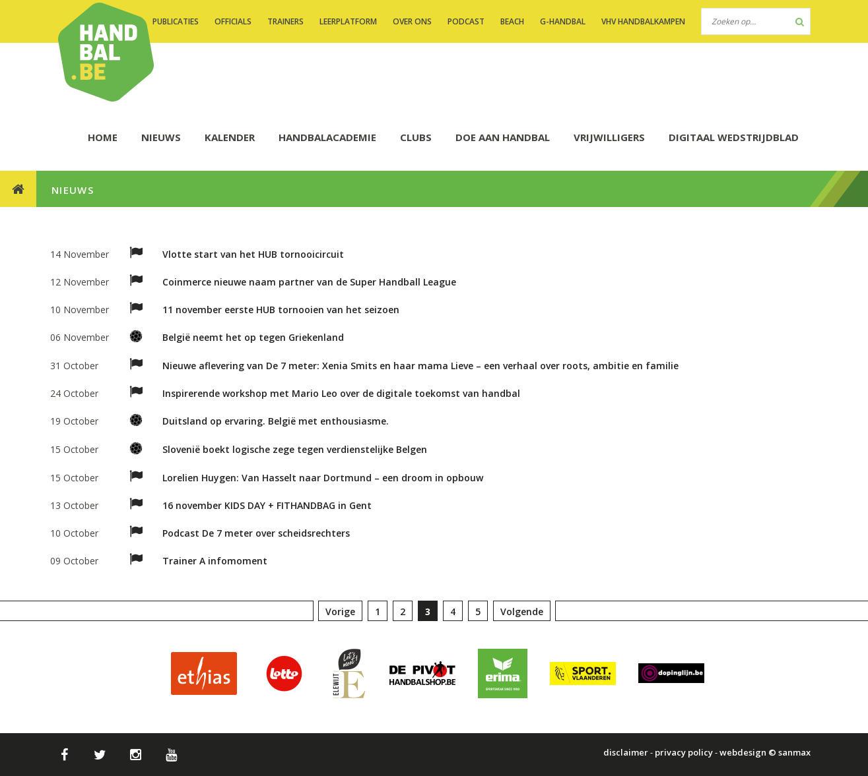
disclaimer (625, 752)
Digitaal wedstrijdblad (734, 137)
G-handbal (562, 21)
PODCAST (466, 21)
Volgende (521, 611)
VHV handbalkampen (643, 21)
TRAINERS (285, 21)
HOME (102, 137)
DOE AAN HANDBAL (502, 137)
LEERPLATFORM (348, 21)
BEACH (512, 21)
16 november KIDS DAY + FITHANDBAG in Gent (267, 505)
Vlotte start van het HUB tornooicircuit (253, 254)
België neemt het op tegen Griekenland (253, 337)
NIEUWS (161, 137)
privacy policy (684, 752)
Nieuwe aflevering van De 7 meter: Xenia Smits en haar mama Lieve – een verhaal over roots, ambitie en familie (420, 365)
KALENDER (230, 137)
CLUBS (416, 137)
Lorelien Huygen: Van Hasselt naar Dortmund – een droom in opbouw (322, 477)
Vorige (340, 611)
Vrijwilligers (609, 137)
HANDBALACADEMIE (327, 137)
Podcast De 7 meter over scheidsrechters (256, 533)
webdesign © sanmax (765, 752)
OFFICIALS (233, 21)
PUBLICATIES (175, 21)
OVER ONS (412, 21)
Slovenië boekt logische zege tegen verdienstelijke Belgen (294, 449)
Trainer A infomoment (214, 560)
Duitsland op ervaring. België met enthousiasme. (275, 421)
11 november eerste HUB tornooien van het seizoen (280, 309)
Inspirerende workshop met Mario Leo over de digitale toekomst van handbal (341, 393)
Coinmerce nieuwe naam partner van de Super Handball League (309, 282)
